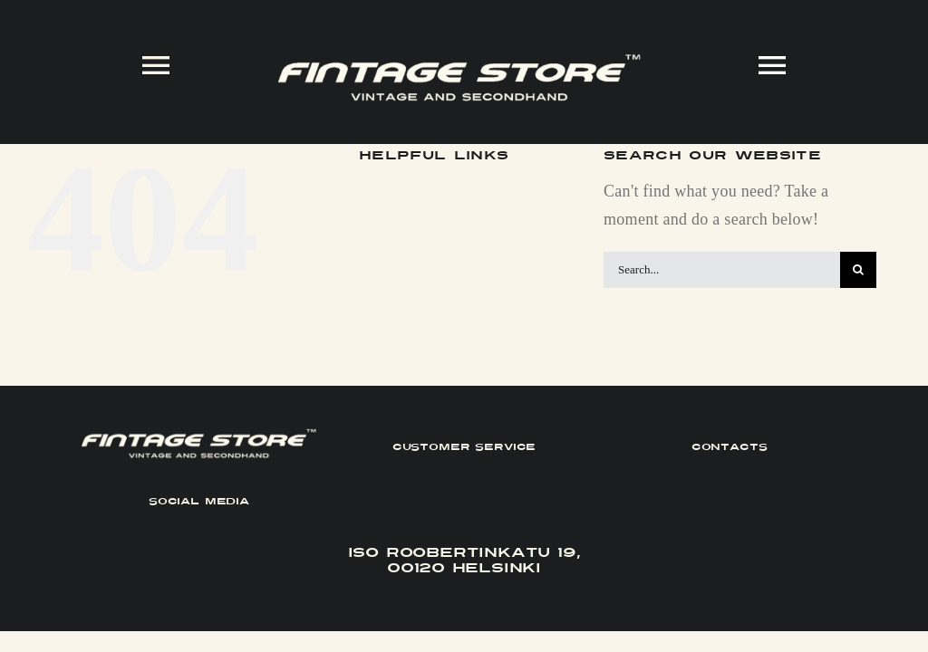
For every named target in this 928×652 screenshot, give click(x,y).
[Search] (858, 270)
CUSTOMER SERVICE (464, 447)
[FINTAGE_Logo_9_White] (459, 62)
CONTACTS (729, 447)
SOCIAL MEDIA (199, 501)
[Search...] (722, 270)
